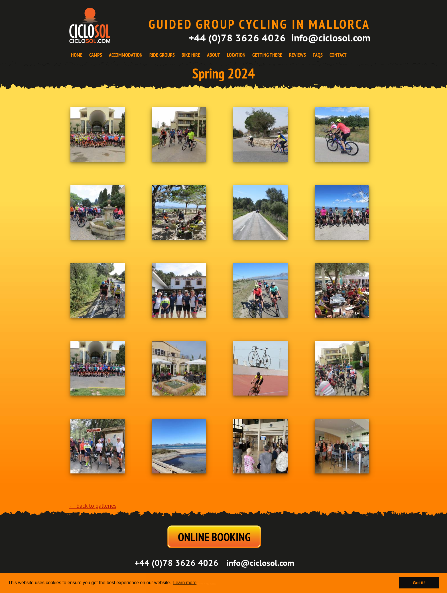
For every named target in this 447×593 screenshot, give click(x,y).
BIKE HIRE (191, 55)
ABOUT (213, 55)
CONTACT (338, 55)
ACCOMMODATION (126, 55)
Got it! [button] (419, 582)
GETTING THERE (267, 55)
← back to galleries (92, 506)
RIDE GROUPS (162, 55)
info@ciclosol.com (330, 37)
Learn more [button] (184, 582)
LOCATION (236, 55)
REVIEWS (297, 55)
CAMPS (95, 55)
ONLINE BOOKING (214, 536)
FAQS (318, 55)
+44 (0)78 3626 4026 (237, 37)
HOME (76, 55)
